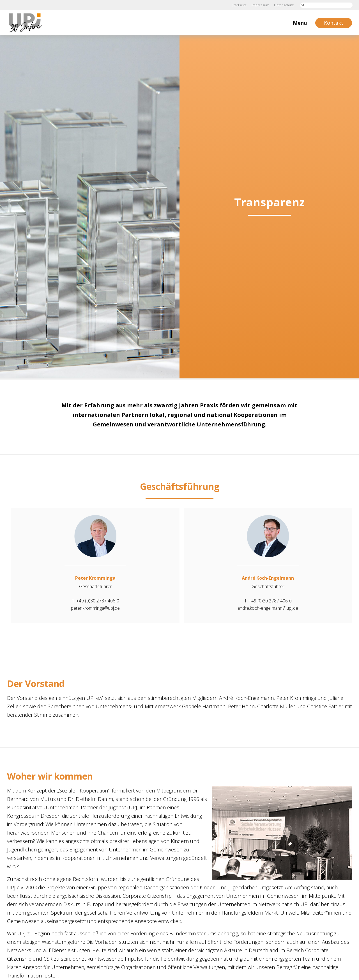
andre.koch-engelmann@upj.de (268, 608)
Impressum (259, 5)
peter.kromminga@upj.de (95, 608)
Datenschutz (283, 5)
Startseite (238, 5)
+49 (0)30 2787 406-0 (97, 601)
